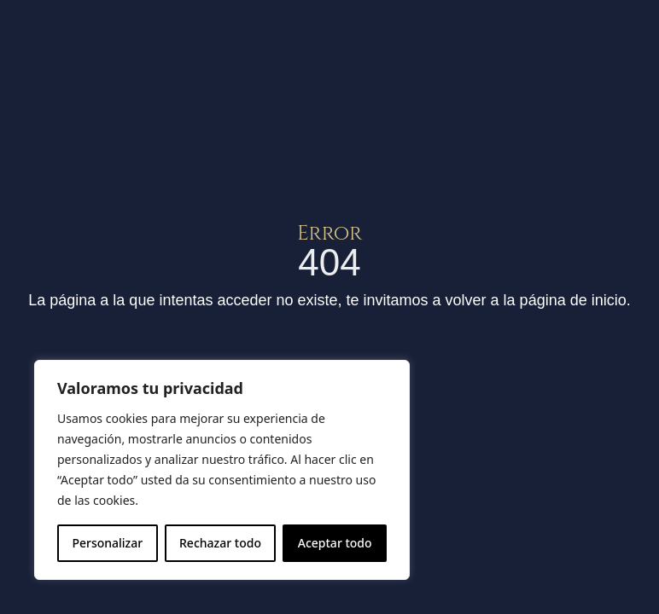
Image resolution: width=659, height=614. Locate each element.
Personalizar (107, 543)
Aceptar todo (335, 543)
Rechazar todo (220, 543)
